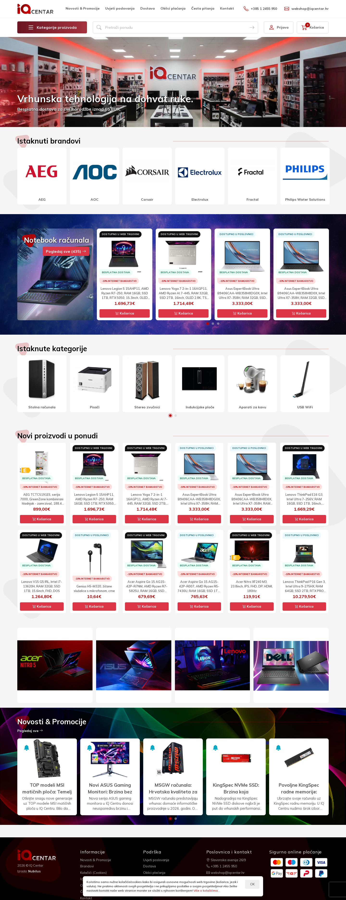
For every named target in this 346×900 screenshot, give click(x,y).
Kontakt (227, 8)
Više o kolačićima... (206, 890)
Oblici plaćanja (173, 8)
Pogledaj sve (30, 731)
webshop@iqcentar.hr (306, 8)
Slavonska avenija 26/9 (226, 860)
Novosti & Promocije (82, 8)
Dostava (147, 8)
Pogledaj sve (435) (66, 251)
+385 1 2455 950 (260, 8)
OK (252, 884)
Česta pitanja (202, 8)
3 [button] (218, 323)
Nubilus (34, 871)
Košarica (124, 313)
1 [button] (207, 323)
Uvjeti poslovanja (120, 8)
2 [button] (212, 323)
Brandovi (87, 866)
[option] (173, 82)
